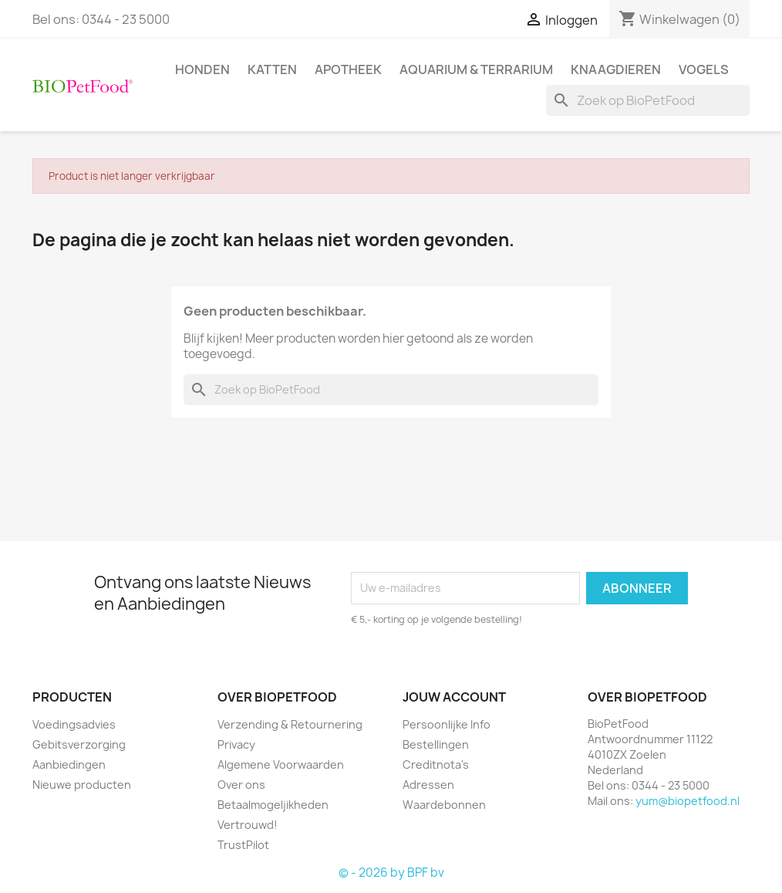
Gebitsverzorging (79, 744)
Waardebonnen (444, 804)
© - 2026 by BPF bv (391, 872)
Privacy (236, 744)
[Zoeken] (648, 100)
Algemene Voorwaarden (280, 764)
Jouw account (454, 696)
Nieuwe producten (81, 784)
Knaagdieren (616, 69)
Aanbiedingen (69, 764)
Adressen (428, 784)
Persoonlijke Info (446, 724)
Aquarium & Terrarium (476, 69)
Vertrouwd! (247, 824)
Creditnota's (436, 764)
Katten (272, 69)
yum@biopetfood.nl (687, 800)
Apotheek (348, 69)
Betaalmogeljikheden (273, 804)
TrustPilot (243, 844)
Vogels (704, 69)
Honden (202, 69)
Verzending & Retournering (289, 724)
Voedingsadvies (74, 724)
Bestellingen (436, 744)
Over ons (241, 784)
